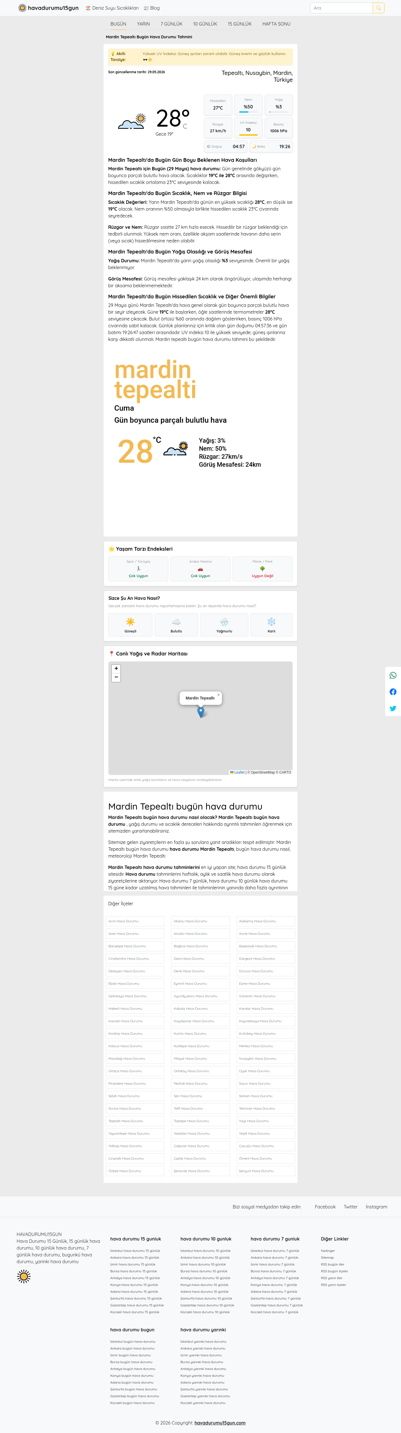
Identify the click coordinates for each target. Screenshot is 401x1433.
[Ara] (341, 8)
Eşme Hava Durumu (254, 983)
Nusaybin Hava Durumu (257, 1058)
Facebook (326, 1207)
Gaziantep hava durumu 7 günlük (277, 1305)
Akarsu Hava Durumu (190, 921)
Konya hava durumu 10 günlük (204, 1285)
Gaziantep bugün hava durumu (134, 1396)
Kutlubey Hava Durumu (257, 1033)
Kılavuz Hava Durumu (125, 1046)
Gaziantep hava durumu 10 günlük (207, 1305)
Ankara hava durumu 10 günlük (205, 1257)
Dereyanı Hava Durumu (126, 971)
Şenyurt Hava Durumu (256, 1171)
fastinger (328, 1250)
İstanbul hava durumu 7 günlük (275, 1250)
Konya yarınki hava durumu (202, 1375)
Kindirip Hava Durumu (125, 1033)
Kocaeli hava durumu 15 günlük (134, 1312)
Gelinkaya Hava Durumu (127, 996)
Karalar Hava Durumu (256, 1008)
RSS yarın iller (332, 1278)
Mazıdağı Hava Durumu (126, 1058)
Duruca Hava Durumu (256, 971)
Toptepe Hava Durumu (191, 1121)
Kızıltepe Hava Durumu (191, 1046)
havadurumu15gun (48, 8)
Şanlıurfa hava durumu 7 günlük (276, 1298)
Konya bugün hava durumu (132, 1375)
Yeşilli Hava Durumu (254, 1133)
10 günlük (205, 24)
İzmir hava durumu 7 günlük (273, 1264)
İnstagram (376, 1207)
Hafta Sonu (277, 24)
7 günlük (171, 24)
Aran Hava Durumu (123, 933)
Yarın (143, 24)
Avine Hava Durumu (254, 933)
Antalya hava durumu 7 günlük (275, 1278)
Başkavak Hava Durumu (258, 946)
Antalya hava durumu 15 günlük (135, 1278)
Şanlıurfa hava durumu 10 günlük (206, 1298)
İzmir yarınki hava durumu (201, 1355)
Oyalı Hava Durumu (254, 1071)
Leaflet (237, 772)
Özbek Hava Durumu (124, 1171)
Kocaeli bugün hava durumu (132, 1403)
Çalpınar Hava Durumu (191, 1146)
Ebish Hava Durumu (123, 983)
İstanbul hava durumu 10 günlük (205, 1250)
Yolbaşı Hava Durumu (125, 1146)
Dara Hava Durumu (189, 958)
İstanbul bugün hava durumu (133, 1341)
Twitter (351, 1207)
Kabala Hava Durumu (190, 1008)
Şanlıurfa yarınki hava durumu (204, 1389)
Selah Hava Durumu (124, 1096)
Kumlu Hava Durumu (190, 1033)
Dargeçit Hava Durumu (257, 958)
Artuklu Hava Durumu (190, 933)
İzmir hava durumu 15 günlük (133, 1264)
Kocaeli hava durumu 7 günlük (275, 1312)
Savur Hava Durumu (255, 1083)
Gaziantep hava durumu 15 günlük (137, 1305)
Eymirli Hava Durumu (190, 983)
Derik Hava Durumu (189, 971)
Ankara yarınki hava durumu (202, 1348)
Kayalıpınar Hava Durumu (194, 1021)
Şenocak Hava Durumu (192, 1171)
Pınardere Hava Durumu (127, 1083)
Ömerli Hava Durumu (255, 1158)
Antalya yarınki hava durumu (203, 1369)
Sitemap (327, 1257)
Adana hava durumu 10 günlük (204, 1291)
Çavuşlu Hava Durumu (256, 1146)
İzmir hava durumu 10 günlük (203, 1264)
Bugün (118, 24)
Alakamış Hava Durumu (257, 921)
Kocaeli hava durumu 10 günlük (205, 1312)
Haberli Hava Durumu (125, 1008)
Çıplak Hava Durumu (190, 1158)
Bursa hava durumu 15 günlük (133, 1271)
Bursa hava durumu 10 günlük (203, 1271)
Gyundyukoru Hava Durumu (195, 996)
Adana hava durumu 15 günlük (134, 1291)
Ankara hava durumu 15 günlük (134, 1257)
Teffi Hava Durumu (188, 1108)
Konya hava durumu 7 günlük (274, 1285)
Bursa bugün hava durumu (131, 1362)
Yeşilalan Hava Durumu (192, 1133)
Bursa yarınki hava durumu (201, 1362)
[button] (200, 712)
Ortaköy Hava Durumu (191, 1071)
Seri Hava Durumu (188, 1096)
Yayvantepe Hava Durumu (128, 1133)
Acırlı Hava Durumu (123, 921)
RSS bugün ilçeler (334, 1271)
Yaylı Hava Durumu (254, 1121)
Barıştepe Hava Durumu (127, 946)
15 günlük (240, 24)
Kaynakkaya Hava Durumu (260, 1021)
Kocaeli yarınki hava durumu (203, 1403)
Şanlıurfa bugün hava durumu (133, 1389)
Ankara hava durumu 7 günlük (275, 1257)
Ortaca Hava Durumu (125, 1071)
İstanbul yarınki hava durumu (203, 1341)
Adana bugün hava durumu (132, 1382)
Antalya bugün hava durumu (133, 1369)
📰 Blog (151, 8)
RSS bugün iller (333, 1264)
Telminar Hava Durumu (257, 1108)
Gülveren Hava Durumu (257, 996)
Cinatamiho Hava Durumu (128, 958)
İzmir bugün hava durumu (130, 1355)
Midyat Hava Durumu (190, 1058)
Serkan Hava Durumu (256, 1096)
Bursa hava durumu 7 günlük (273, 1271)
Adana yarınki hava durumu (202, 1382)
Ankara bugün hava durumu (132, 1348)
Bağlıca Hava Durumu (191, 946)
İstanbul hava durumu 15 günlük (135, 1250)
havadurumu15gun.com (219, 1423)
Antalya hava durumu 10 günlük (205, 1278)
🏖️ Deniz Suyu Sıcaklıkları (112, 8)
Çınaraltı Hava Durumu (126, 1158)
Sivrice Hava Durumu (124, 1108)
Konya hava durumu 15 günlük (134, 1285)
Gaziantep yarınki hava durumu (205, 1396)
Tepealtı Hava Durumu (125, 1121)
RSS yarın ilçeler (333, 1285)
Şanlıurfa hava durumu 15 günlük (136, 1298)
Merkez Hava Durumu (256, 1046)
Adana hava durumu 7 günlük (274, 1291)
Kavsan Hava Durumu (125, 1021)
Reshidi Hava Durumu (190, 1083)
